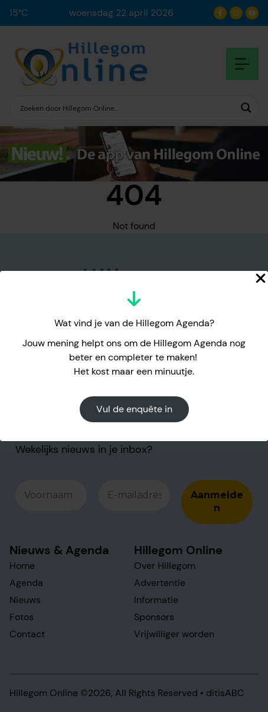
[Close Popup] (260, 278)
